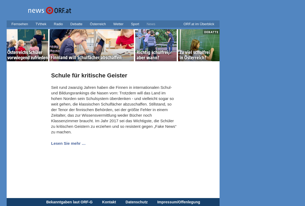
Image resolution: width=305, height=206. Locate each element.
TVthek (40, 24)
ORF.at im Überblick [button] (198, 24)
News (151, 24)
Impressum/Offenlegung (178, 202)
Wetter (118, 24)
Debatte (76, 24)
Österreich (98, 24)
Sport (135, 24)
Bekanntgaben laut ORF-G (69, 202)
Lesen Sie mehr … (68, 143)
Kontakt (109, 202)
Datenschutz (137, 202)
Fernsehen (19, 24)
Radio (58, 24)
